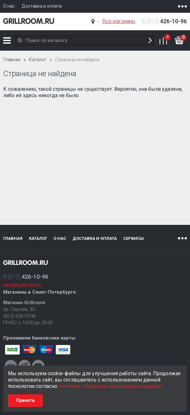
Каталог (7, 40)
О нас (59, 238)
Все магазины (118, 21)
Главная (11, 59)
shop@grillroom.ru (22, 285)
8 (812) (164, 21)
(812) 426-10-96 (19, 316)
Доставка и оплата (95, 238)
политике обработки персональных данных (110, 386)
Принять (25, 400)
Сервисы (133, 238)
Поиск (150, 40)
